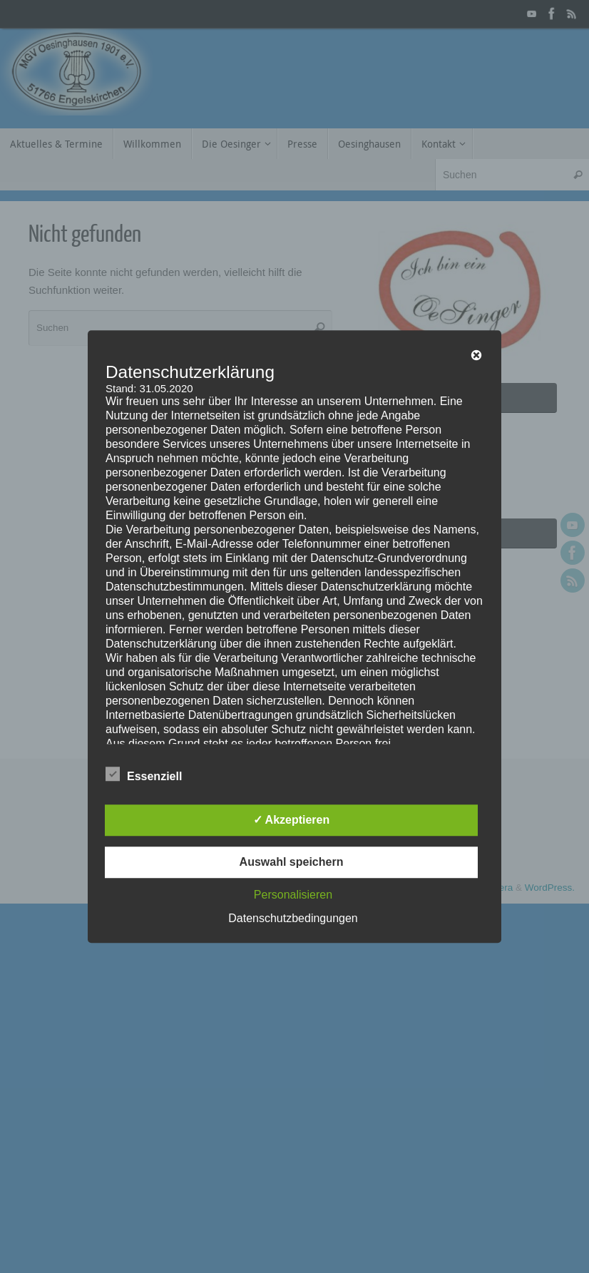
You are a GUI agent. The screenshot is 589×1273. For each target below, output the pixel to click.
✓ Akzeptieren (291, 820)
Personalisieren (293, 895)
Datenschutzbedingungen (292, 918)
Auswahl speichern (292, 862)
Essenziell (144, 774)
